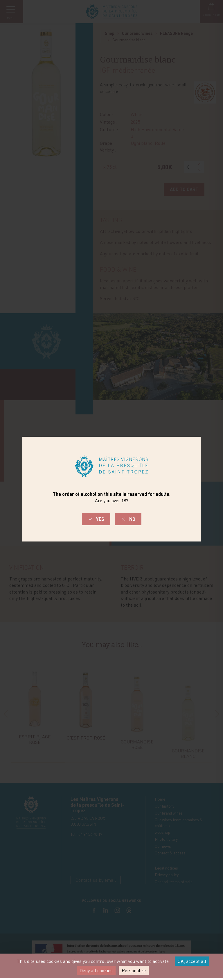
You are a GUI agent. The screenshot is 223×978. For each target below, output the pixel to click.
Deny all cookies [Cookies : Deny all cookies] (96, 970)
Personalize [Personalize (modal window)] (134, 970)
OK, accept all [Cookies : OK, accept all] (192, 961)
